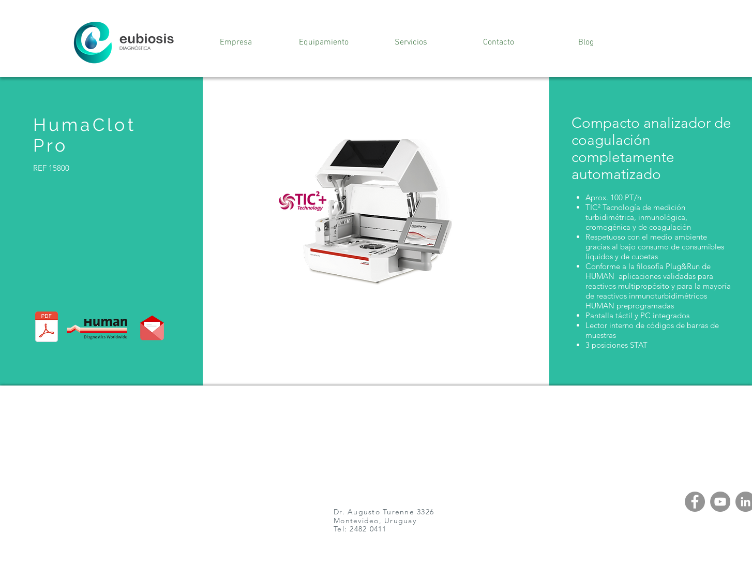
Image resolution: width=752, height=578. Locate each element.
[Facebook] (695, 502)
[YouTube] (720, 502)
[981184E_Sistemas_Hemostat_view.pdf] (47, 328)
